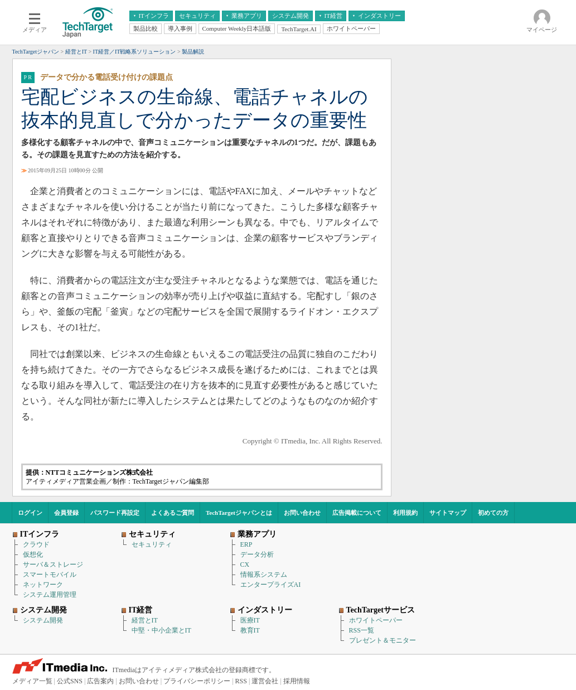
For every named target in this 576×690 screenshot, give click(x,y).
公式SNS (70, 681)
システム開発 (43, 620)
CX (245, 564)
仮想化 (33, 554)
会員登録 (66, 512)
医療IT (250, 620)
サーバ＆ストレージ (53, 564)
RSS (241, 681)
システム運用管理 (49, 595)
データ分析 (257, 554)
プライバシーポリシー (196, 681)
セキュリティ (152, 544)
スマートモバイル (49, 574)
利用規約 (405, 512)
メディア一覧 (32, 681)
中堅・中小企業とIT (161, 630)
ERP (246, 544)
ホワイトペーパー (376, 620)
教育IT (250, 630)
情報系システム (263, 574)
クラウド (36, 544)
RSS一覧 (361, 630)
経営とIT (145, 620)
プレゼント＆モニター (382, 640)
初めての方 (493, 512)
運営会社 (264, 681)
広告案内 (100, 681)
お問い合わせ (302, 512)
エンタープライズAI (270, 584)
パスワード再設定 (114, 512)
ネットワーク (43, 584)
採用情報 (296, 681)
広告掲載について (356, 512)
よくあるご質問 (172, 512)
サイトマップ (447, 512)
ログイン (30, 512)
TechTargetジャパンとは (239, 512)
